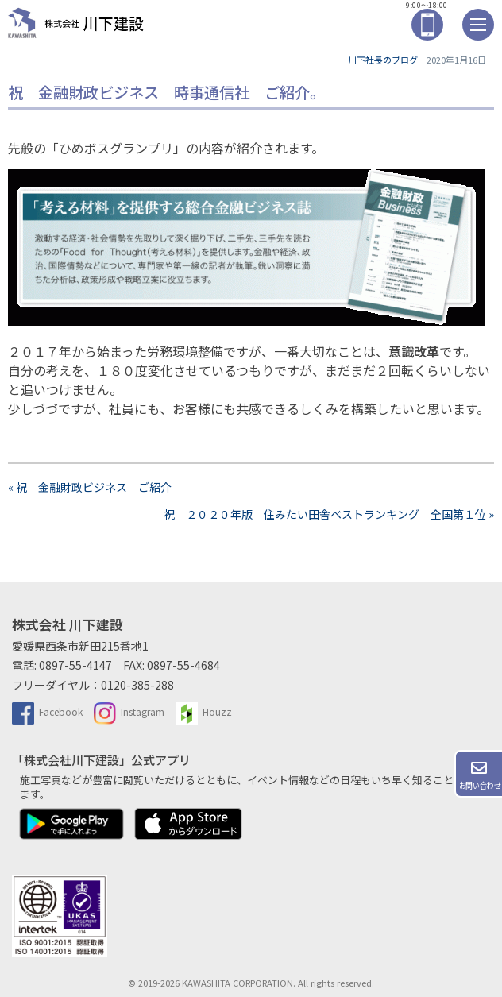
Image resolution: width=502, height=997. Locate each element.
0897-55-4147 (75, 665)
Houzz (204, 711)
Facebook (47, 711)
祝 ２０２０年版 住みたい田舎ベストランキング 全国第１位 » (329, 514)
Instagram (129, 711)
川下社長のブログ (383, 59)
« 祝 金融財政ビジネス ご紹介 (90, 487)
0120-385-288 (137, 685)
